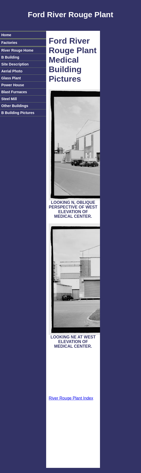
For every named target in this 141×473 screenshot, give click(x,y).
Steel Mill (9, 99)
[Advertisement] (73, 372)
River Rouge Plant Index (71, 398)
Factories (9, 43)
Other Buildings (14, 106)
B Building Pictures (17, 113)
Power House (12, 85)
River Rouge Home (17, 50)
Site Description (15, 64)
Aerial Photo (11, 71)
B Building (10, 57)
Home (6, 35)
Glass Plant (11, 78)
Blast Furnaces (14, 92)
